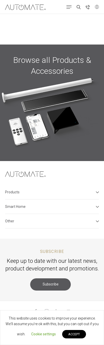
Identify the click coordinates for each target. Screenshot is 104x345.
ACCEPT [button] (74, 334)
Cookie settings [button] (43, 334)
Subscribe (51, 284)
